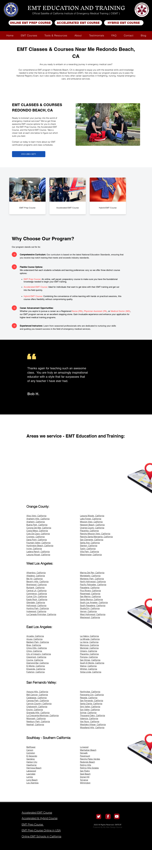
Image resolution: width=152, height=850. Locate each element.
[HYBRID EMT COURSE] (123, 22)
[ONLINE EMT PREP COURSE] (30, 22)
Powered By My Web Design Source (107, 827)
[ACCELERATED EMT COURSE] (78, 22)
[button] (29, 35)
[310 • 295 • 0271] (28, 154)
